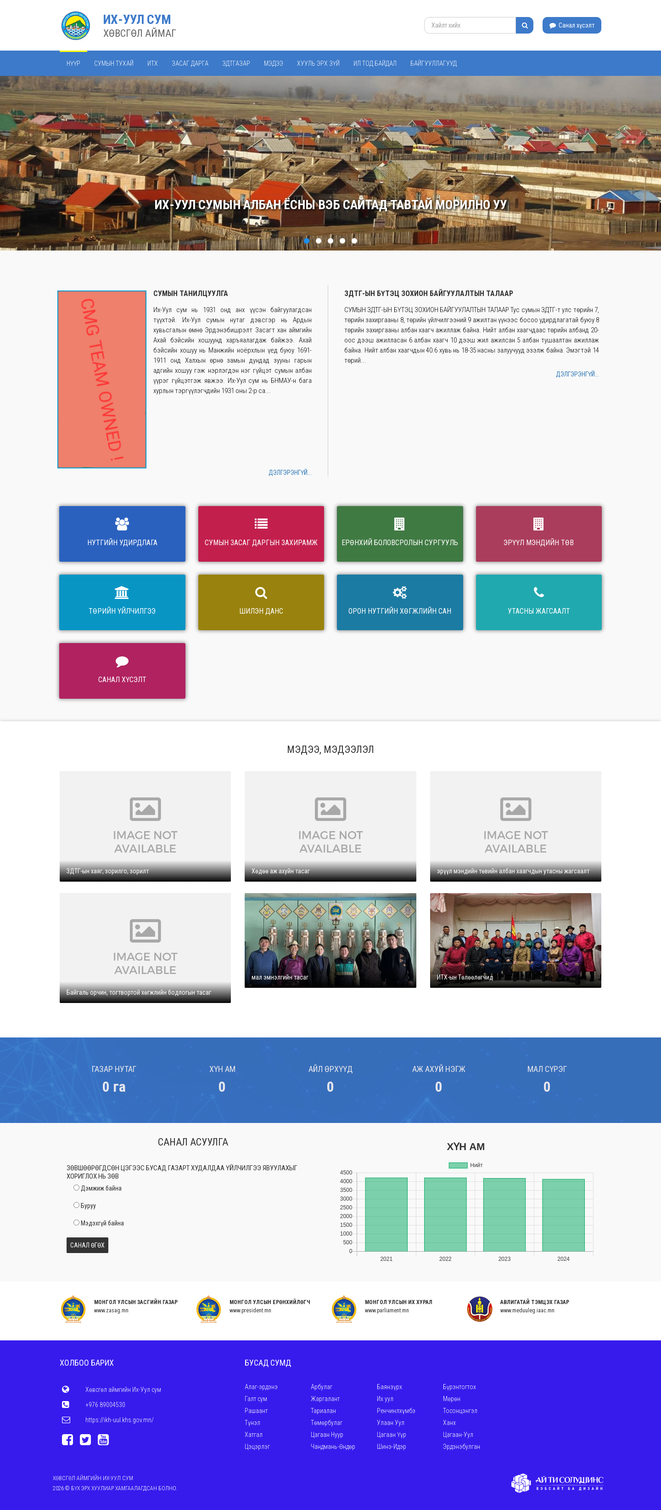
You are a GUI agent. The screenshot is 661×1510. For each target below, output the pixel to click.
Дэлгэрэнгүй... (290, 472)
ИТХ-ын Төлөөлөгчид (465, 977)
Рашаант (256, 1410)
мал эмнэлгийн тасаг (280, 977)
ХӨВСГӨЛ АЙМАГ (139, 33)
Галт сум (256, 1398)
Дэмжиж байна (101, 1188)
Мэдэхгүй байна (102, 1223)
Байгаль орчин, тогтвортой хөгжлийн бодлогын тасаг (139, 992)
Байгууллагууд (433, 63)
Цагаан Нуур (327, 1434)
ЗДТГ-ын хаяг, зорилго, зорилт (108, 871)
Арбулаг (321, 1386)
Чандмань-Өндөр (333, 1446)
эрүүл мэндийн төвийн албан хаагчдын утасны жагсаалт (513, 871)
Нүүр (73, 63)
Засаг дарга (190, 63)
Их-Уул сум (137, 19)
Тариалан (323, 1410)
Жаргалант (325, 1398)
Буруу (88, 1205)
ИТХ (152, 63)
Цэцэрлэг (257, 1446)
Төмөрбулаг (326, 1422)
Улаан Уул (390, 1422)
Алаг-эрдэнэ (261, 1386)
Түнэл (252, 1422)
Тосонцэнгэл (460, 1410)
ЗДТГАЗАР (236, 63)
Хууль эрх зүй (318, 63)
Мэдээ (273, 63)
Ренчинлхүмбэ (396, 1410)
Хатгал (254, 1434)
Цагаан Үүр (391, 1434)
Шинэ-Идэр (391, 1446)
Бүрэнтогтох (459, 1386)
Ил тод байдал (375, 63)
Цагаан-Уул (458, 1434)
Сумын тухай (114, 63)
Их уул (385, 1398)
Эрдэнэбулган (461, 1446)
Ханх (449, 1422)
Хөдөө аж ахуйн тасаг (281, 871)
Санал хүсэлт (571, 25)
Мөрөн (451, 1398)
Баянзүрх (389, 1386)
